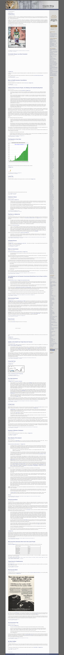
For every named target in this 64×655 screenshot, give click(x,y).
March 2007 (51, 247)
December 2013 (52, 175)
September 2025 (52, 83)
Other (11, 649)
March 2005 (51, 268)
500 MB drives (17, 612)
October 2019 (51, 113)
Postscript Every (19, 315)
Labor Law (51, 315)
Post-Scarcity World (12, 569)
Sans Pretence (30, 465)
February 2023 (51, 91)
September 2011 (52, 199)
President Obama (12, 409)
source (9, 165)
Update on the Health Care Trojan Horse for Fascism (20, 341)
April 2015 (51, 161)
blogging (11, 135)
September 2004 (52, 273)
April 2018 (51, 129)
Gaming (51, 300)
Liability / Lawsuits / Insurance (53, 316)
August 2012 (51, 189)
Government (12, 173)
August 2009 (51, 221)
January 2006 (51, 259)
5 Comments (17, 375)
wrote (38, 347)
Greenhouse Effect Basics (53, 40)
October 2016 (51, 145)
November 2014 (52, 165)
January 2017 (51, 142)
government (23, 390)
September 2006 (52, 252)
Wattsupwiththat (41, 464)
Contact (31, 9)
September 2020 (52, 105)
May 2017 (51, 139)
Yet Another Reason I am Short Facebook (17, 54)
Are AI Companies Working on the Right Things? (53, 36)
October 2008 (51, 230)
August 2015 (51, 157)
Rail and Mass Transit (52, 331)
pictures (14, 245)
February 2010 (51, 216)
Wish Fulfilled (16, 648)
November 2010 (52, 208)
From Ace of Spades (11, 199)
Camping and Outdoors (53, 284)
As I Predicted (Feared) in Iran (53, 34)
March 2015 (51, 162)
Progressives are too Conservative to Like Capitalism (54, 67)
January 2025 (51, 90)
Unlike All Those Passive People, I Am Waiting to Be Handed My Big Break (25, 87)
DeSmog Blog (36, 465)
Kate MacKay (23, 90)
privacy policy (52, 29)
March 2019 (51, 119)
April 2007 (51, 246)
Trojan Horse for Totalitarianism (15, 561)
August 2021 (51, 96)
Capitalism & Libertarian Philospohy (15, 237)
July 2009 (51, 222)
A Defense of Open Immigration (53, 51)
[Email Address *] (53, 23)
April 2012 (51, 193)
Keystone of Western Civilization (15, 430)
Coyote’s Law (51, 57)
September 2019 (52, 114)
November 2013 (52, 176)
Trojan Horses (17, 50)
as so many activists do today (28, 634)
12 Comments (17, 273)
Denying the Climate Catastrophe (52, 39)
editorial (19, 348)
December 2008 (52, 228)
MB (16, 619)
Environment (14, 375)
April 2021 (51, 100)
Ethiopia (16, 538)
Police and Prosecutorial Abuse (53, 325)
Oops (50, 32)
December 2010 (52, 207)
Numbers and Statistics (53, 321)
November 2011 (52, 197)
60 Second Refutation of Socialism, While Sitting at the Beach (53, 50)
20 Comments (17, 496)
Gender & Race (52, 302)
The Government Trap (13, 622)
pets (26, 294)
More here (9, 494)
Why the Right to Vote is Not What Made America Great (53, 75)
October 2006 (51, 251)
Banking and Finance (52, 281)
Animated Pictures (12, 240)
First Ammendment (52, 299)
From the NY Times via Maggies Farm (13, 625)
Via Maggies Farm (17, 245)
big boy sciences (13, 492)
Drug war (51, 291)
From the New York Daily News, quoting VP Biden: (15, 251)
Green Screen (11, 319)
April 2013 (51, 182)
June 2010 (51, 212)
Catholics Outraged (17, 557)
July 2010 (51, 211)
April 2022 (51, 92)
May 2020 (51, 107)
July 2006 (51, 254)
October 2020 (51, 104)
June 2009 (51, 223)
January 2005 (51, 270)
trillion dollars (31, 538)
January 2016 (51, 153)
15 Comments (17, 136)
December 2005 (52, 260)
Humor (51, 309)
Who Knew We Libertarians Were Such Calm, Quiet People (21, 541)
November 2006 (52, 250)
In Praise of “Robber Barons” (53, 64)
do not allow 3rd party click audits (38, 75)
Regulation (12, 295)
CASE (10, 619)
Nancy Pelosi (18, 412)
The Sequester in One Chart (14, 139)
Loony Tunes (11, 315)
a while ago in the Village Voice (24, 232)
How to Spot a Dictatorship (53, 62)
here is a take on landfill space (36, 313)
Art (50, 280)
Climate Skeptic (12, 9)
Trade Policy (51, 340)
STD (27, 357)
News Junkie (16, 566)
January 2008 (51, 238)
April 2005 (51, 267)
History (14, 273)
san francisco (28, 294)
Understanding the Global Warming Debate (53, 45)
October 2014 (51, 166)
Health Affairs (11, 357)
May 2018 (51, 128)
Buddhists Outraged (12, 557)
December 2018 (52, 122)
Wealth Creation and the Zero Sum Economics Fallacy (53, 74)
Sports (51, 336)
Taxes (50, 337)
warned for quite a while (13, 344)
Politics (11, 51)
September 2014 (52, 167)
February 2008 (51, 237)
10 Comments (16, 427)
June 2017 (51, 138)
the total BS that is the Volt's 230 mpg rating (17, 373)
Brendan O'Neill (12, 459)
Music (50, 320)
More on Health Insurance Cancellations (17, 80)
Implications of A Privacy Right (53, 63)
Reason (14, 76)
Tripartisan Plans (52, 344)
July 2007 (51, 243)
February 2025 (51, 89)
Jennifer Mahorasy (35, 464)
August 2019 (51, 115)
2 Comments (21, 237)
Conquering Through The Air (53, 33)
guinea (21, 294)
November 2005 (52, 261)
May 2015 (51, 160)
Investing (51, 314)
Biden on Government (13, 249)
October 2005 (51, 262)
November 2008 (52, 229)
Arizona (51, 279)
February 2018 (51, 131)
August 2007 (51, 242)
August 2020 (51, 106)
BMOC (16, 9)
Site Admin (51, 353)
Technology (51, 338)
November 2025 (52, 81)
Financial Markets (52, 298)
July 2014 (51, 169)
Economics (12, 273)
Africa (10, 538)
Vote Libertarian (27, 50)
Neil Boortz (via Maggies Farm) (12, 544)
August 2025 (51, 84)
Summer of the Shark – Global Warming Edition (53, 43)
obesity (25, 357)
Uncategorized (51, 345)
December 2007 (52, 239)
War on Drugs (51, 346)
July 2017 (51, 137)
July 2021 (51, 97)
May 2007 (51, 245)
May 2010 (51, 213)
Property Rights (52, 328)
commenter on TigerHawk (18, 381)
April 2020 (51, 108)
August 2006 (51, 253)
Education (51, 293)
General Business (13, 77)
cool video (13, 321)
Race (50, 330)
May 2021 (51, 99)
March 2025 (51, 88)
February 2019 (51, 120)
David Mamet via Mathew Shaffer (29, 217)
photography (51, 324)
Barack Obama (13, 538)
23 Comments (16, 173)
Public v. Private (52, 329)
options (29, 538)
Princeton (15, 193)
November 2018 (52, 123)
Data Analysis (51, 290)
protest (14, 50)
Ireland (18, 538)
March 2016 (51, 151)
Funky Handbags (52, 60)
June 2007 (51, 244)
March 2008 (51, 236)
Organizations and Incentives (53, 322)
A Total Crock (11, 404)
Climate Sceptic (15, 465)
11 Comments (21, 558)
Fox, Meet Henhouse (13, 378)
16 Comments (14, 51)
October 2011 (51, 198)
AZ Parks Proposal (26, 9)
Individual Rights (16, 211)
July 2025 (51, 85)
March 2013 (51, 183)
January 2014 (51, 174)
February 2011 (51, 205)
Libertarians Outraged (38, 557)
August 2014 (51, 168)
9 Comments (15, 295)
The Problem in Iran (52, 35)
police (18, 210)
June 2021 (51, 98)
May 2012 (51, 192)
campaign (28, 348)
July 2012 (51, 190)
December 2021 (52, 93)
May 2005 (51, 266)
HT (11, 619)
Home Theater (51, 308)
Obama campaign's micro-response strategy (19, 463)
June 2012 (51, 191)
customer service (14, 135)
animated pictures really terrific (21, 243)
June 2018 (51, 127)
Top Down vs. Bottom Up (14, 214)
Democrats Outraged (28, 557)
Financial (30, 382)
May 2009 (51, 224)
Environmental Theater (13, 298)
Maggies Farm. (41, 647)
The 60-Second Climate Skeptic (54, 71)
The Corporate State (52, 339)
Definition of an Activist (52, 58)
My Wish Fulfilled (12, 641)
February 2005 (51, 269)
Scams (51, 333)
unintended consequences (22, 50)
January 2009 (51, 227)
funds (17, 396)
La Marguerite (24, 465)
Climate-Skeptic (17, 440)
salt (26, 357)
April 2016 (51, 150)
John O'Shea (26, 519)
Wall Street (30, 357)
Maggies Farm (11, 50)
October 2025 (51, 82)
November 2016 (52, 144)
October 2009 (51, 219)
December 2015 (52, 154)
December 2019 (52, 111)
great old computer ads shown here (36, 572)
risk (23, 135)
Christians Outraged (22, 557)
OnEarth (20, 465)
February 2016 (51, 152)
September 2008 (52, 231)
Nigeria (27, 538)
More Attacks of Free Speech (15, 437)
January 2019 (51, 121)
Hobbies (51, 307)
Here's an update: (13, 345)
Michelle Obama (22, 357)
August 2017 (51, 136)
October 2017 (51, 134)
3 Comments (17, 77)
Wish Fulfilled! (35, 647)
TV (13, 338)
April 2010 (51, 214)
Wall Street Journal (34, 357)
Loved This (10, 176)
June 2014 (51, 170)
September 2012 (52, 188)
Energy (11, 375)
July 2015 (51, 158)
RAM (17, 619)
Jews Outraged (33, 557)
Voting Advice (11, 14)
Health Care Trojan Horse (53, 61)
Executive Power (52, 297)
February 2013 (51, 184)
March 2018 (51, 130)
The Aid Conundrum (13, 499)
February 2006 (51, 258)
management (21, 135)
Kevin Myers (28, 509)
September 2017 (52, 135)
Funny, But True (12, 361)
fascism (10, 566)
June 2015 (51, 159)
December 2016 (52, 143)
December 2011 (52, 196)
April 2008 (51, 235)
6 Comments (20, 211)
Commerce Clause (12, 196)
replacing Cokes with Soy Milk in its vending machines (23, 287)
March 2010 (51, 215)
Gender (51, 301)
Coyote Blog (48, 6)
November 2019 (52, 112)
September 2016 (52, 146)
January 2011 (51, 206)
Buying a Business (52, 53)
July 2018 (51, 126)
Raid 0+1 (37, 613)
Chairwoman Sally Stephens (13, 294)
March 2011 (51, 204)
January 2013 (51, 185)
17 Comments (20, 358)
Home (9, 9)
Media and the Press (52, 317)
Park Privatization (20, 9)
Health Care (14, 357)
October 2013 (51, 177)
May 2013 (51, 181)
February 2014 (51, 173)
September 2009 (52, 220)
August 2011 (51, 200)
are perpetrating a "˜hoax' (42, 453)
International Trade (52, 313)
